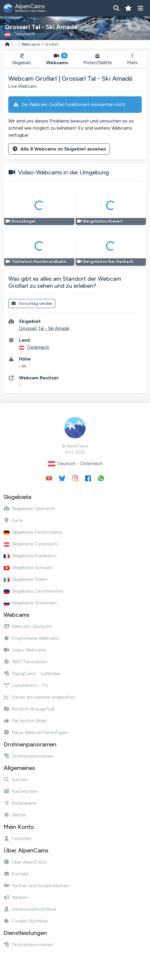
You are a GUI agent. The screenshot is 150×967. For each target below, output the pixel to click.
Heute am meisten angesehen (39, 697)
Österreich (38, 347)
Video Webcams (25, 650)
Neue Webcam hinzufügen (36, 732)
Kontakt (16, 874)
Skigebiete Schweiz (28, 567)
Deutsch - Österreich (75, 463)
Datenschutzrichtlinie (30, 909)
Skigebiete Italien (26, 579)
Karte (13, 520)
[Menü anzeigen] (140, 8)
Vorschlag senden (32, 303)
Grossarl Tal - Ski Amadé (44, 328)
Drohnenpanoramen (29, 756)
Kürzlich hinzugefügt (29, 709)
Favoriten (18, 838)
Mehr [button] (132, 59)
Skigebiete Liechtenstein (34, 591)
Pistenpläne (20, 803)
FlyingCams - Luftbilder (32, 673)
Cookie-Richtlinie (26, 921)
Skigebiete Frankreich (30, 555)
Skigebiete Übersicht (29, 508)
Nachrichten (21, 791)
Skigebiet (21, 59)
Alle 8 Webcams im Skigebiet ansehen (59, 149)
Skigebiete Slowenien (30, 603)
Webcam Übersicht (28, 626)
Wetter (15, 815)
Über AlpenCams (25, 862)
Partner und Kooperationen (36, 885)
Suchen (16, 779)
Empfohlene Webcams (31, 638)
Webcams (30, 44)
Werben (16, 897)
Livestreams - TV (26, 685)
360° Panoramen (25, 661)
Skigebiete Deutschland (32, 532)
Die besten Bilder (25, 720)
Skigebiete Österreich (30, 544)
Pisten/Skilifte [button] (97, 59)
